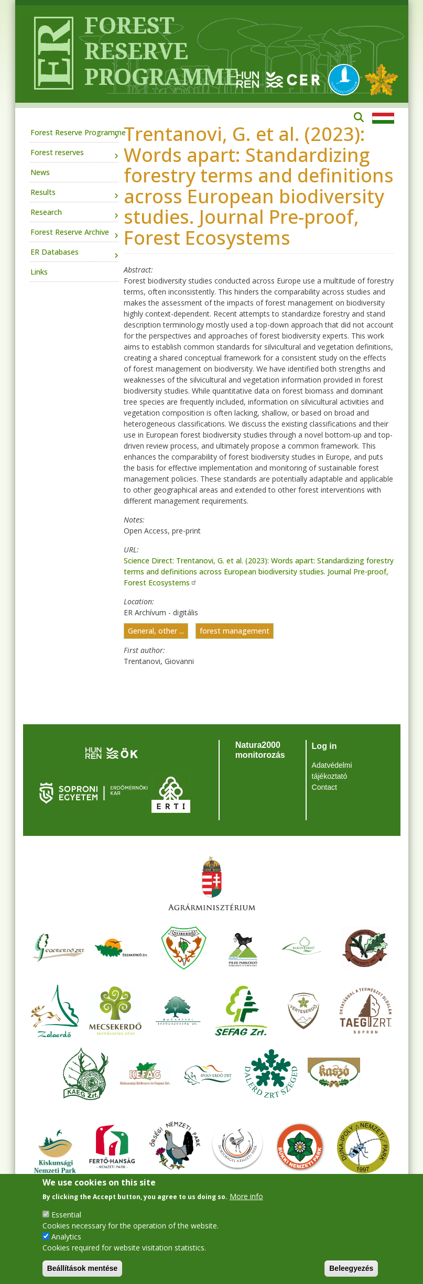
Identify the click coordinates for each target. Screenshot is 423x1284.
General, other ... (156, 631)
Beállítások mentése (82, 1268)
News (40, 172)
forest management (234, 631)
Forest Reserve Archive (69, 232)
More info (246, 1196)
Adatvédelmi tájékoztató (332, 770)
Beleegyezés (351, 1268)
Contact (324, 787)
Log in (324, 746)
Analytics (66, 1237)
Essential (66, 1215)
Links (39, 272)
